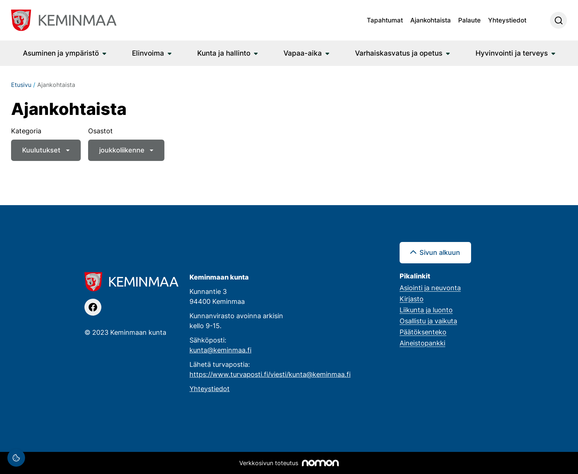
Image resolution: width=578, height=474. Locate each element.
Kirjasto (412, 298)
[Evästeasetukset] (16, 458)
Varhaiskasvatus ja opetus (398, 53)
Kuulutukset (41, 150)
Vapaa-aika (302, 53)
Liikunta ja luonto (426, 309)
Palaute (469, 19)
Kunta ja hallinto (223, 53)
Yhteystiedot (507, 19)
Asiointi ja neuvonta (430, 287)
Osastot (100, 131)
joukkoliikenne (121, 150)
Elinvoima (148, 53)
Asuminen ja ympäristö (61, 53)
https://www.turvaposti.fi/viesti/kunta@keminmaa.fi (270, 374)
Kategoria (26, 131)
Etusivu (21, 85)
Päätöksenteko (423, 332)
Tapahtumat (385, 19)
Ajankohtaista (430, 19)
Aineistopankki (422, 343)
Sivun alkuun (439, 252)
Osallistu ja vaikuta (428, 320)
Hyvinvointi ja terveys (512, 53)
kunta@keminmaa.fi (220, 350)
